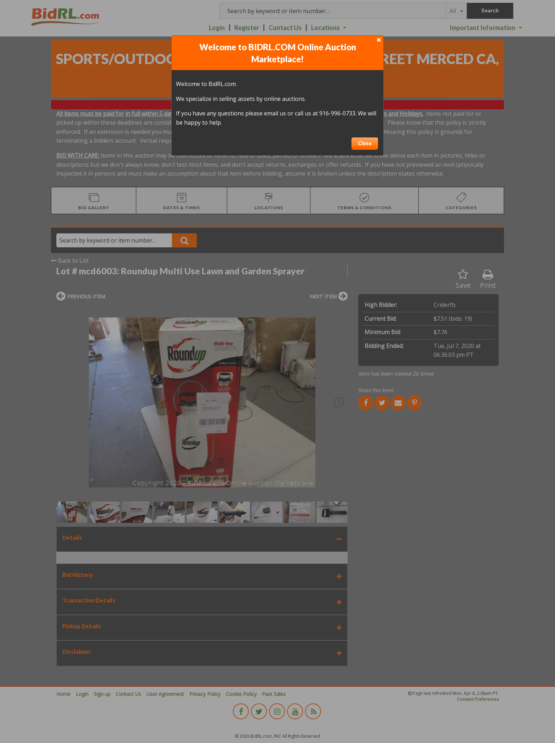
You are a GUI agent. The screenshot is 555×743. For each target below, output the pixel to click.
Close (365, 143)
